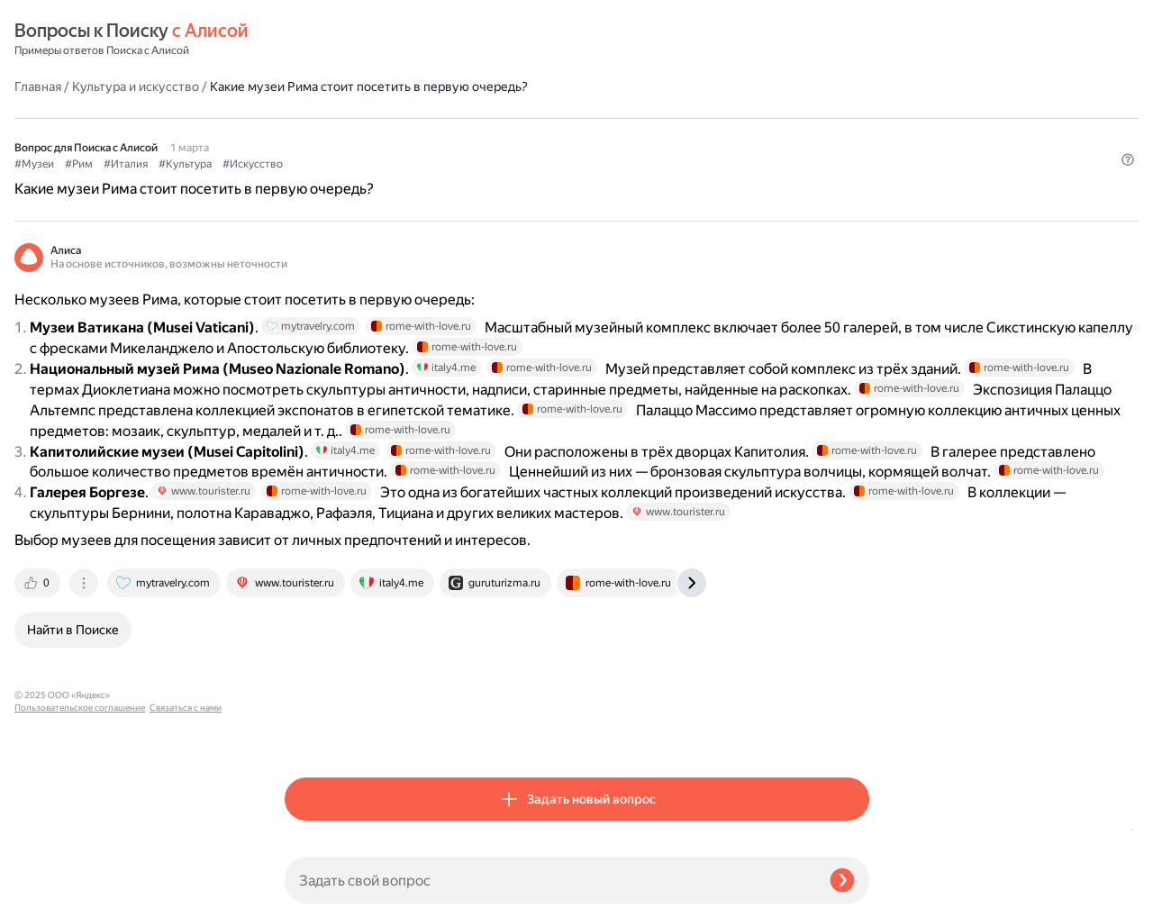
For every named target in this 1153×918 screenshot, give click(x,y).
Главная (308, 39)
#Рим (349, 118)
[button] (858, 148)
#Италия (396, 118)
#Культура (455, 118)
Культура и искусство (405, 39)
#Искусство (523, 118)
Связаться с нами (50, 897)
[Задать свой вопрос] (550, 880)
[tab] (309, 732)
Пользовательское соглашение (79, 884)
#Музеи (304, 118)
